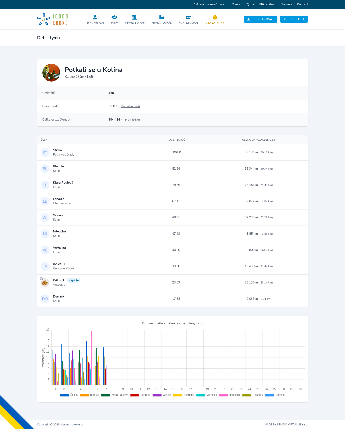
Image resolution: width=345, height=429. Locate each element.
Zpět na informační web (209, 4)
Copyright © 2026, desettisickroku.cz (60, 424)
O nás (236, 4)
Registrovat (260, 19)
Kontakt (302, 4)
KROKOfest (267, 4)
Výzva (250, 4)
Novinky (286, 4)
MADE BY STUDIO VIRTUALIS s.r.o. (286, 424)
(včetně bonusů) (130, 106)
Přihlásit (294, 19)
